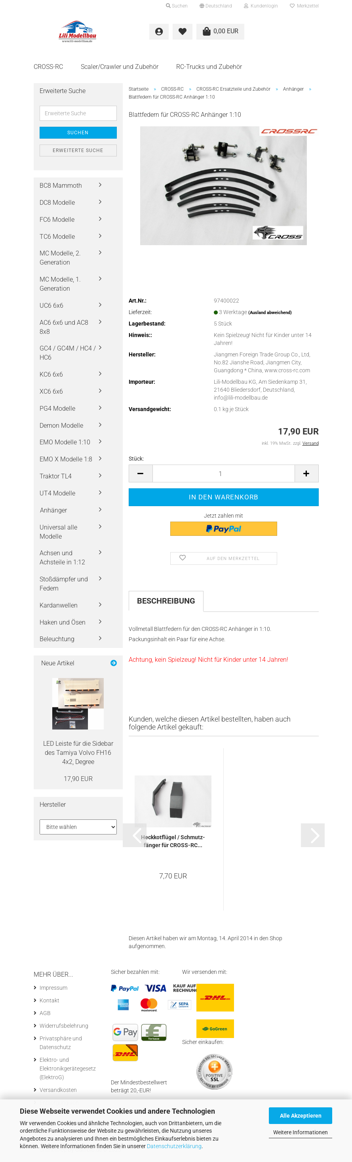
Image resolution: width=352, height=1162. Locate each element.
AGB (45, 1015)
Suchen (78, 135)
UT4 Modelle (57, 495)
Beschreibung (166, 603)
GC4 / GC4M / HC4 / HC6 (68, 355)
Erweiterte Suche (78, 153)
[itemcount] (223, 476)
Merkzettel (304, 6)
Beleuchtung (57, 641)
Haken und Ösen (63, 624)
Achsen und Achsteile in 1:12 (62, 560)
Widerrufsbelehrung (64, 1028)
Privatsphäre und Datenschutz (61, 1045)
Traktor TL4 (56, 478)
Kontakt (49, 1003)
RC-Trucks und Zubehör (209, 66)
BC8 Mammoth (61, 188)
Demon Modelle (61, 427)
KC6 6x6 (51, 377)
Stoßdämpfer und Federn (64, 586)
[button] (216, 6)
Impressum (53, 990)
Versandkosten (58, 1092)
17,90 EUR (78, 781)
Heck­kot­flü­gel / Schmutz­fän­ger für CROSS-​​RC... (173, 843)
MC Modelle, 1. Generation (60, 286)
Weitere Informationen (300, 1132)
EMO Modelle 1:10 (65, 444)
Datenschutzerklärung (174, 1146)
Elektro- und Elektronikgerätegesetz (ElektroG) (68, 1071)
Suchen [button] (177, 6)
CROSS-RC (48, 66)
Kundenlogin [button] (261, 6)
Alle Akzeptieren (301, 1115)
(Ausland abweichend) (270, 315)
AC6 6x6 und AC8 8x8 (64, 329)
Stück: (136, 461)
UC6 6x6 (51, 308)
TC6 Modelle (57, 238)
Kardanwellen (59, 607)
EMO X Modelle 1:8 (66, 461)
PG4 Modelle (57, 411)
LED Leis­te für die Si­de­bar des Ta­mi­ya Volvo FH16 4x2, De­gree (78, 755)
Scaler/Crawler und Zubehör (119, 66)
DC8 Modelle (57, 205)
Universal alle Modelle (58, 534)
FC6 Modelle (57, 222)
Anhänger (53, 512)
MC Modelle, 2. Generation (60, 260)
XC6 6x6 (51, 394)
